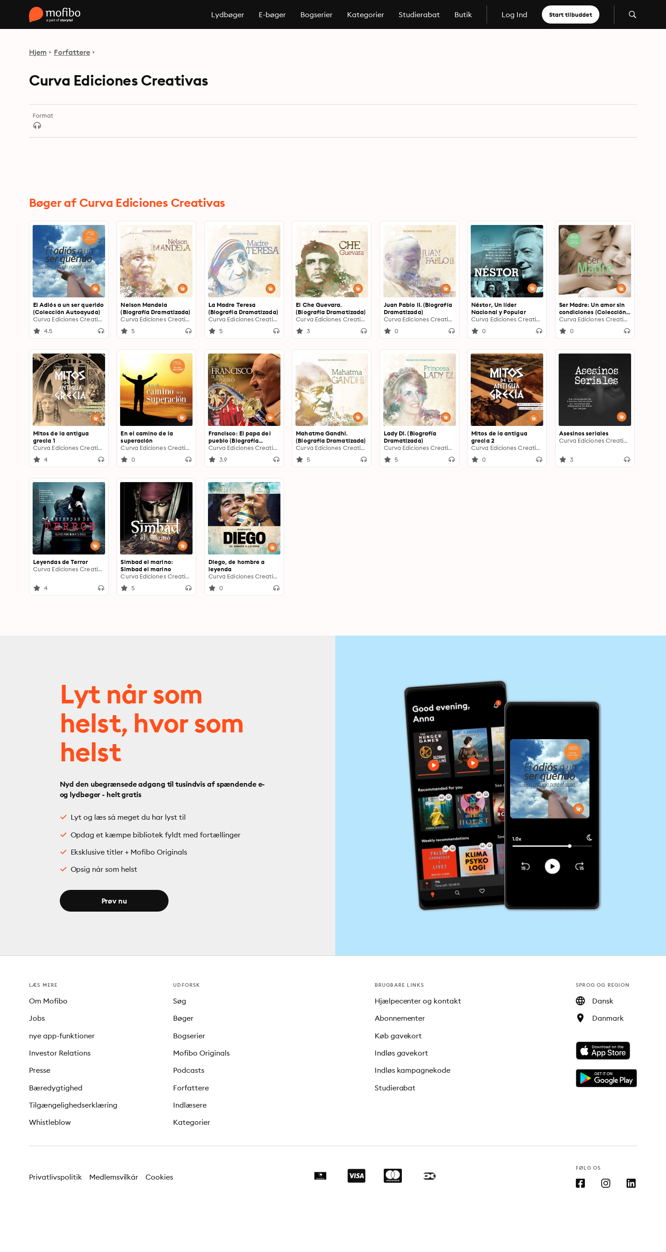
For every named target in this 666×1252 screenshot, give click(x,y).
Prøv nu (114, 900)
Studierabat (419, 14)
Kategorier (365, 14)
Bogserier (316, 14)
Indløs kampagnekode (413, 1070)
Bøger (183, 1018)
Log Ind (514, 14)
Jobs (37, 1018)
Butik (463, 14)
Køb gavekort (398, 1035)
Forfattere (72, 52)
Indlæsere (190, 1104)
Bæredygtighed (55, 1087)
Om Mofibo (48, 1000)
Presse (39, 1070)
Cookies (159, 1176)
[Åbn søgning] (632, 14)
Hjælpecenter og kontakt (418, 1000)
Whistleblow (50, 1122)
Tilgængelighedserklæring (73, 1104)
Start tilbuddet (570, 14)
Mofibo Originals (201, 1052)
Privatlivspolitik (55, 1176)
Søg (179, 1000)
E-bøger (272, 14)
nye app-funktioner (62, 1035)
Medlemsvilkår (114, 1176)
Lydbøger (227, 14)
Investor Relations (60, 1052)
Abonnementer (400, 1018)
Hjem (38, 52)
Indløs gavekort (402, 1052)
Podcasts (188, 1070)
